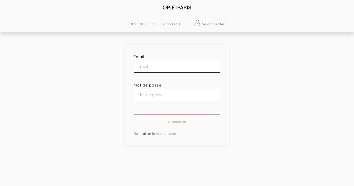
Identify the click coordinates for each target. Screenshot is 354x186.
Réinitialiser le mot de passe (155, 133)
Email (139, 56)
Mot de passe (148, 85)
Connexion (177, 121)
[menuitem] (143, 24)
